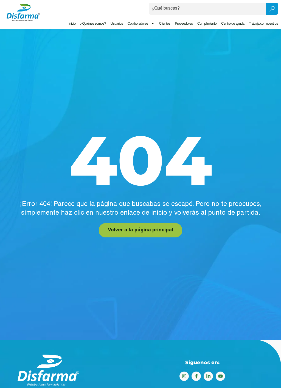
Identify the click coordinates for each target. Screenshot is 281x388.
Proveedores (184, 23)
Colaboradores (141, 23)
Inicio (72, 23)
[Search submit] (272, 9)
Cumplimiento (207, 23)
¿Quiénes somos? (93, 23)
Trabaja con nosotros (263, 23)
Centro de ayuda (232, 23)
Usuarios (117, 23)
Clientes (164, 23)
